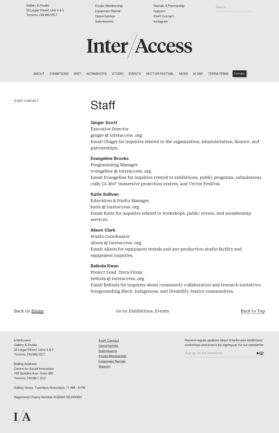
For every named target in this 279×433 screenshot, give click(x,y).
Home (37, 311)
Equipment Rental (107, 11)
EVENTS (135, 73)
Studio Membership (109, 6)
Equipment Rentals (112, 361)
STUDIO (118, 73)
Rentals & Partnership (169, 6)
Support (159, 11)
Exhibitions (59, 73)
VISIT (77, 73)
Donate (239, 73)
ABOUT (39, 73)
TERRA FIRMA (218, 73)
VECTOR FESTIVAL (160, 73)
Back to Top (253, 311)
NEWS (183, 73)
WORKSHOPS (96, 73)
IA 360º (198, 73)
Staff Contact (164, 16)
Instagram (161, 21)
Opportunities (105, 16)
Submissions (104, 21)
